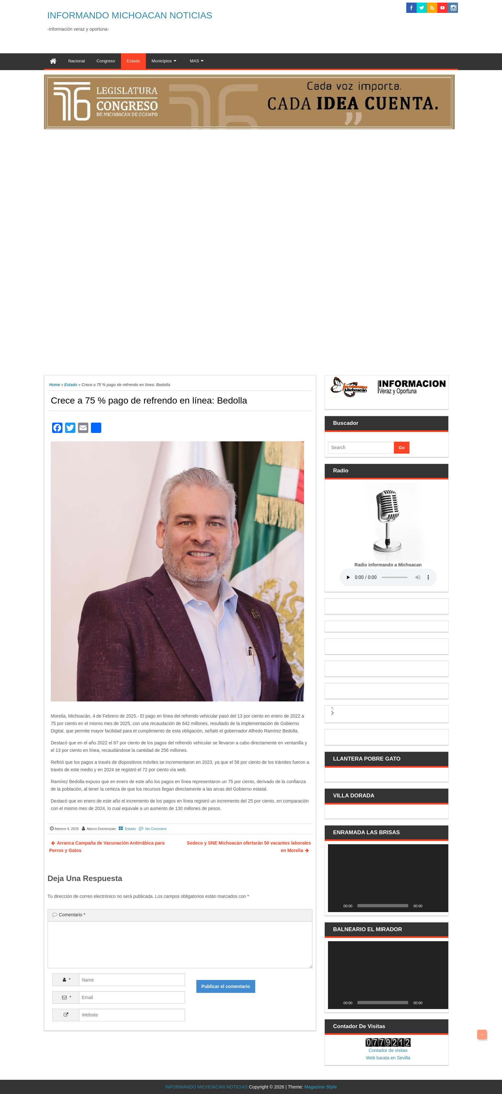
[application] (388, 878)
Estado (70, 385)
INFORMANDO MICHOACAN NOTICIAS (129, 15)
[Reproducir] (336, 905)
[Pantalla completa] (440, 905)
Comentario (72, 914)
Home (54, 385)
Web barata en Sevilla (388, 1057)
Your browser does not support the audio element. (388, 577)
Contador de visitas (388, 1050)
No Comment (155, 829)
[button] (332, 707)
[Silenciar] (429, 905)
